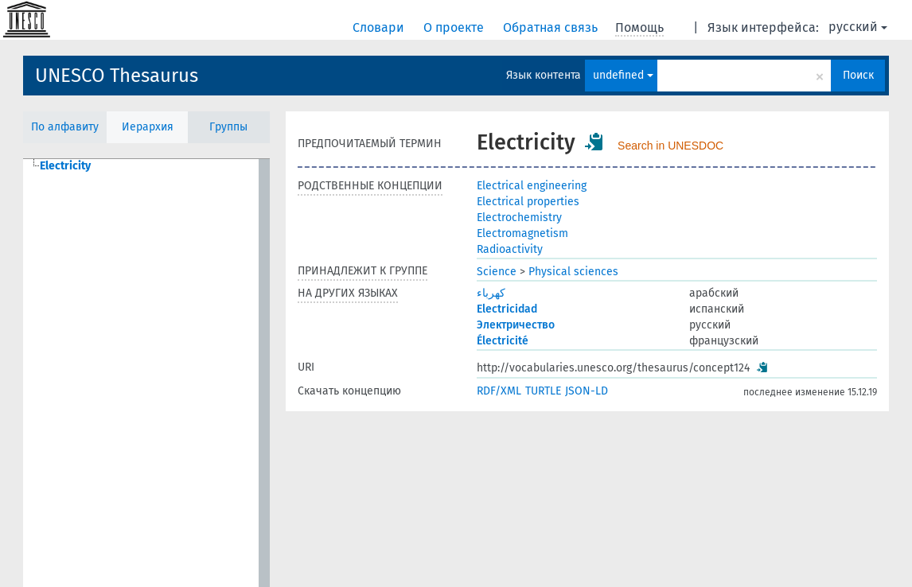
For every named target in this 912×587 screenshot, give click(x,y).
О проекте (455, 27)
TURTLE (543, 391)
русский (857, 26)
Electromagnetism (522, 233)
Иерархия (147, 127)
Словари (380, 27)
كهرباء (491, 293)
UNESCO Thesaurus (116, 75)
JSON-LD (586, 391)
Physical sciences (573, 271)
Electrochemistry (519, 217)
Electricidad (507, 309)
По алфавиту (65, 127)
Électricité (502, 341)
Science (496, 271)
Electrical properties (528, 201)
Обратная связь (552, 27)
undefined (623, 75)
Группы (228, 127)
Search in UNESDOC (670, 145)
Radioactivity (510, 249)
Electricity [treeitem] (65, 166)
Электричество (516, 325)
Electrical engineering (532, 185)
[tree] (146, 373)
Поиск (858, 75)
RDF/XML (499, 391)
